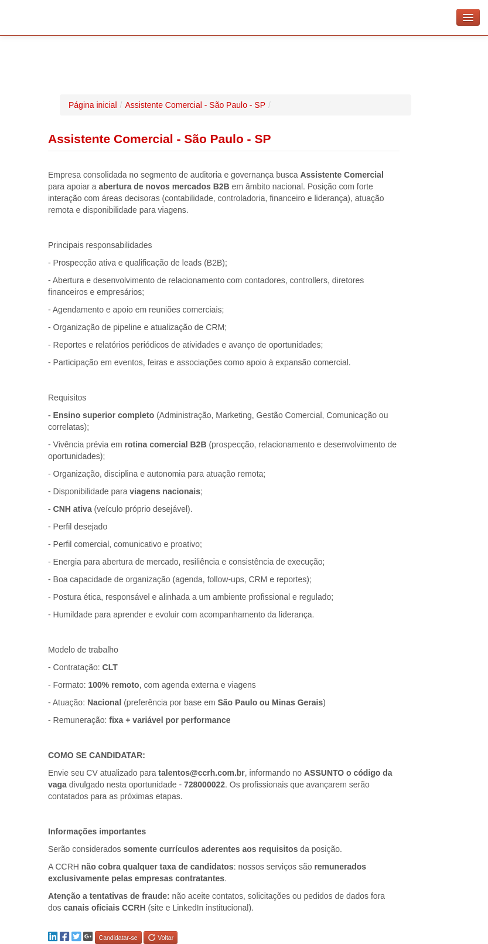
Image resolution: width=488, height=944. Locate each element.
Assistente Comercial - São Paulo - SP (195, 105)
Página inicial (93, 105)
